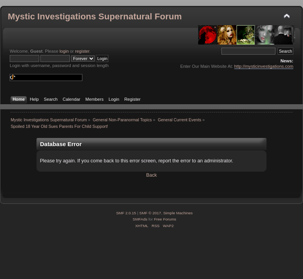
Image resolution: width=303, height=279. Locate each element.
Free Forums (165, 219)
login (64, 51)
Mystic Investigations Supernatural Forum (95, 16)
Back (151, 175)
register (82, 51)
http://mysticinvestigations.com (263, 66)
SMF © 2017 (150, 213)
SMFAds (140, 219)
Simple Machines (178, 213)
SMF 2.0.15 (126, 213)
